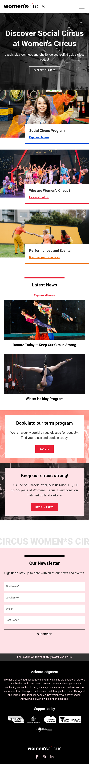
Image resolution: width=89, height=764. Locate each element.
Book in (44, 449)
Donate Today (44, 507)
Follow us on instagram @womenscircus (44, 657)
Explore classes (44, 70)
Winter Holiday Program (44, 399)
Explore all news (44, 295)
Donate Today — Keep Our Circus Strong (44, 345)
